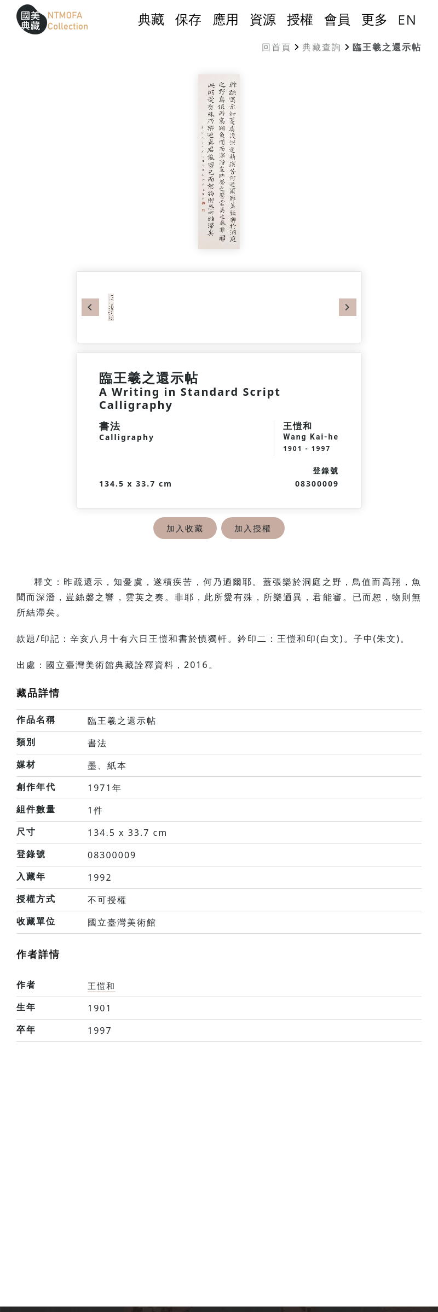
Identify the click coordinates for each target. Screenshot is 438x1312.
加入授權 (254, 528)
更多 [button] (374, 19)
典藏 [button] (151, 19)
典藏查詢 (322, 47)
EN (407, 19)
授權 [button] (300, 19)
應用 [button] (225, 19)
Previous (90, 307)
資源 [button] (263, 19)
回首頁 (276, 47)
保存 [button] (188, 19)
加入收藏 (184, 528)
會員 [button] (337, 19)
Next (347, 307)
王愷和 (102, 986)
